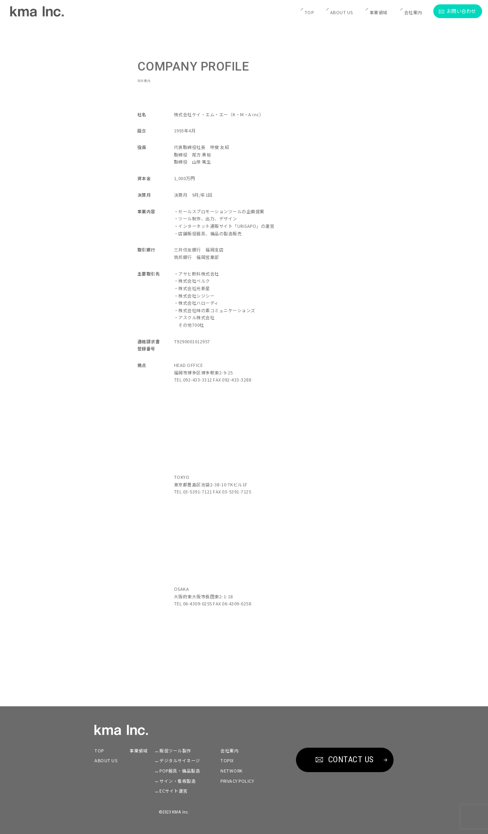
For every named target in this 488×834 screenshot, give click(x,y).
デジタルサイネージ (179, 760)
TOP (309, 12)
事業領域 (379, 12)
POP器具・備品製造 (179, 770)
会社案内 (413, 12)
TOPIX (227, 760)
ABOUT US (341, 12)
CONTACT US (345, 759)
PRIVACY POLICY (237, 781)
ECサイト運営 (173, 790)
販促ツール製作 (175, 750)
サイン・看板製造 (177, 781)
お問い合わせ (457, 11)
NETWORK (231, 770)
